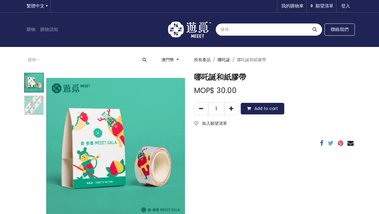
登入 (345, 6)
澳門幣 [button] (168, 60)
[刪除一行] (201, 108)
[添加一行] (231, 108)
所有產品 (202, 60)
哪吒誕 (224, 60)
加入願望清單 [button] (210, 123)
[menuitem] (31, 29)
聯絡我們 (340, 29)
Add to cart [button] (262, 108)
